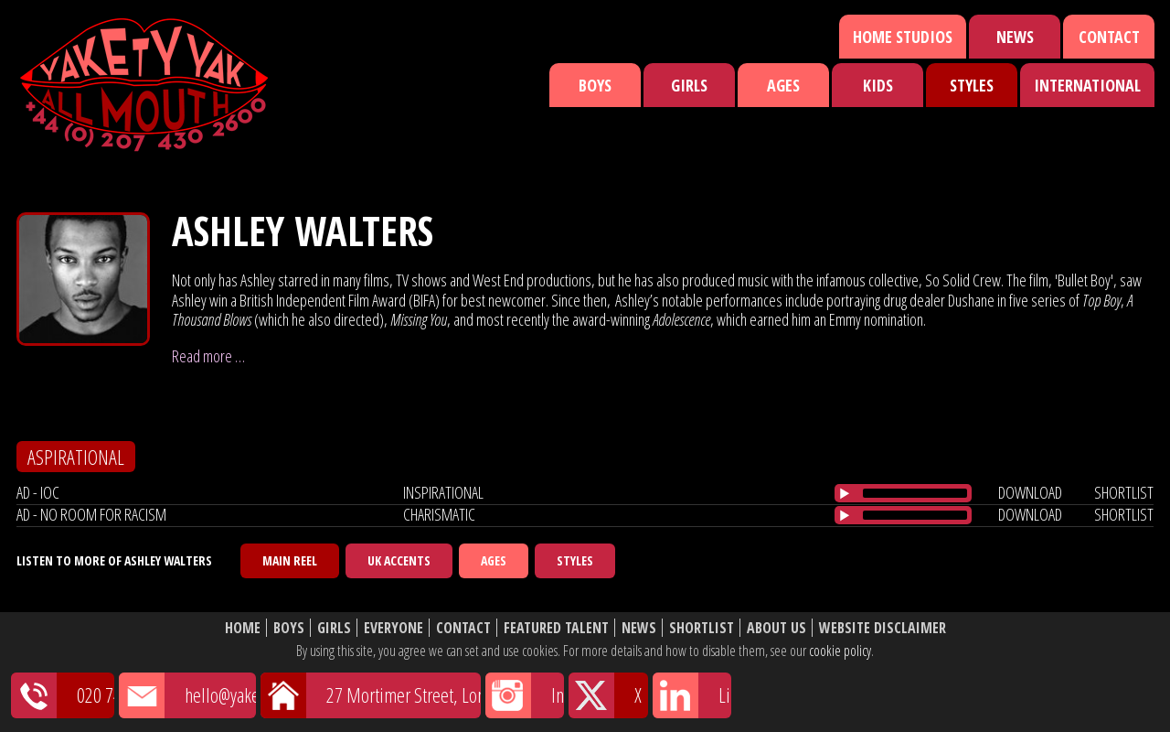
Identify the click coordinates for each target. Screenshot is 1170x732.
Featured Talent (556, 628)
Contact (1109, 37)
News (1015, 37)
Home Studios (902, 37)
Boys (595, 85)
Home (243, 628)
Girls (689, 85)
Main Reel (289, 560)
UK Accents (399, 560)
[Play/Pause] (844, 493)
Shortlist (701, 628)
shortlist (1124, 492)
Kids (878, 85)
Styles (972, 85)
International (1087, 85)
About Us (776, 628)
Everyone (393, 628)
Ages (783, 85)
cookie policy (840, 650)
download (1030, 492)
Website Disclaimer (882, 628)
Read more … (208, 356)
